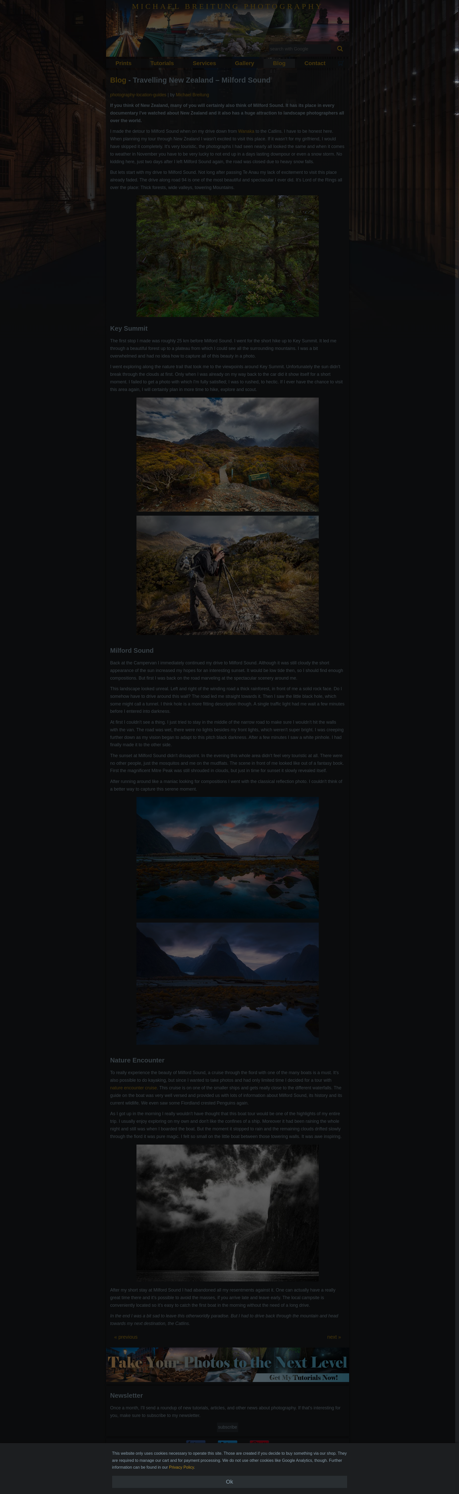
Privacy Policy (181, 1485)
